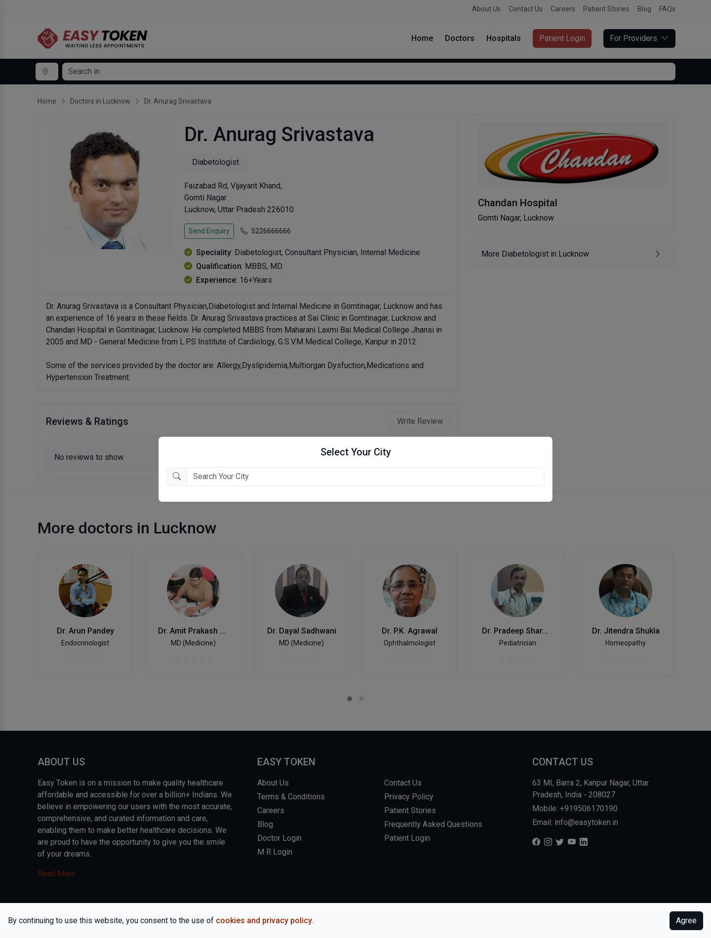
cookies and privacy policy (264, 920)
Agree (686, 920)
